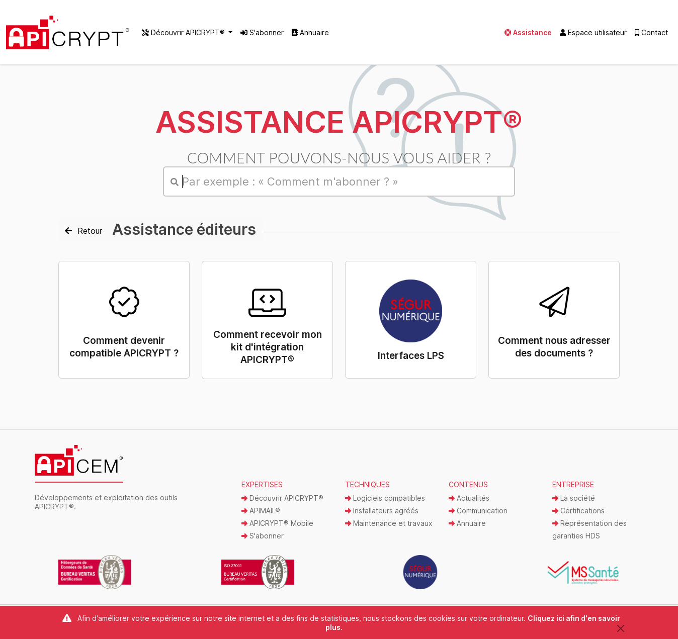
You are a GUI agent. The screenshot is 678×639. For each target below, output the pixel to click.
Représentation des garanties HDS (589, 529)
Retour (83, 231)
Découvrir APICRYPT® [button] (184, 32)
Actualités (469, 498)
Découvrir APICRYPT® (282, 498)
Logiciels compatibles (385, 498)
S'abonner (262, 32)
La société (573, 498)
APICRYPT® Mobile (277, 523)
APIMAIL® (260, 510)
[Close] (620, 628)
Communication (478, 510)
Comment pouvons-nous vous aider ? (339, 157)
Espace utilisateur (593, 32)
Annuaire (310, 32)
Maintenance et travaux (389, 523)
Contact (651, 32)
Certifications (578, 510)
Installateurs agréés (381, 510)
